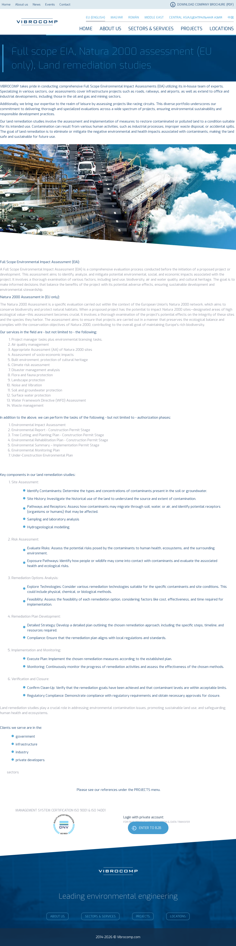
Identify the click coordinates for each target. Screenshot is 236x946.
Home (6, 4)
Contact (64, 4)
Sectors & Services (151, 29)
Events (50, 4)
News (37, 4)
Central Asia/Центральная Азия (195, 17)
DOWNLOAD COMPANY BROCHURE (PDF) (205, 4)
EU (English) (95, 17)
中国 (231, 17)
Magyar (117, 17)
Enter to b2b (150, 828)
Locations (221, 29)
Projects (191, 29)
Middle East (154, 17)
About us (21, 4)
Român (133, 17)
